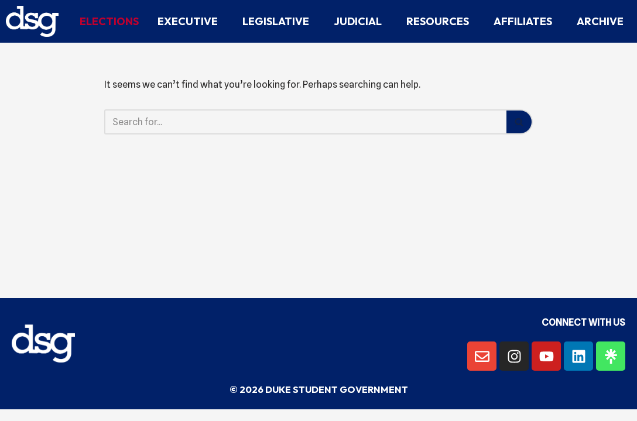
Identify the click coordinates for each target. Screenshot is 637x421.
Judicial (361, 21)
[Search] (305, 121)
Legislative (278, 21)
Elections (109, 21)
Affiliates (526, 21)
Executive (190, 21)
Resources (440, 21)
